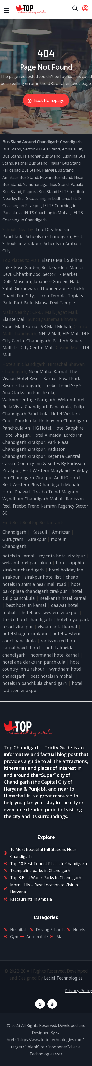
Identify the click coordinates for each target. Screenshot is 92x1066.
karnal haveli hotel (21, 648)
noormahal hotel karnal (54, 655)
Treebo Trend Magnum (56, 492)
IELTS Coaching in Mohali (47, 212)
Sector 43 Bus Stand (41, 149)
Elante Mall (53, 260)
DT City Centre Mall (33, 347)
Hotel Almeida (46, 435)
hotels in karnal (18, 556)
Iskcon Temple (51, 296)
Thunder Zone (54, 288)
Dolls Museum (16, 281)
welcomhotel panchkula (26, 563)
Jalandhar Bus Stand (41, 156)
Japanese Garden (50, 281)
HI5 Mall (71, 333)
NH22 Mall (49, 333)
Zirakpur (37, 539)
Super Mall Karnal (20, 326)
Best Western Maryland (46, 470)
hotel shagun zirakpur (25, 633)
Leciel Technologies (63, 978)
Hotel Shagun (16, 435)
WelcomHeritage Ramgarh (28, 400)
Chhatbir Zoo (26, 274)
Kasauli (39, 532)
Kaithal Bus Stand (31, 163)
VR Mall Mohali (56, 326)
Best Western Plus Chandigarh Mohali (40, 484)
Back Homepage (46, 100)
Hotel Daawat (16, 492)
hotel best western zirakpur (50, 612)
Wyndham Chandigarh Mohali (33, 499)
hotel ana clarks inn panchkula (33, 662)
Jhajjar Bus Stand (65, 163)
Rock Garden (54, 267)
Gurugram (12, 539)
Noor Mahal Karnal (48, 371)
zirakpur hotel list (43, 577)
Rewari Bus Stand (56, 177)
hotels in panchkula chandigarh (34, 683)
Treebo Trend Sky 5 (62, 385)
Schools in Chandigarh (48, 236)
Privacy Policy (78, 990)
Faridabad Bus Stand (21, 170)
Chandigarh (14, 532)
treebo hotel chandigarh (27, 619)
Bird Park (23, 303)
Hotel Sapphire (68, 428)
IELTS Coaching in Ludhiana (43, 198)
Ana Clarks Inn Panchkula (28, 392)
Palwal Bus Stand (58, 170)
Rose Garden (26, 267)
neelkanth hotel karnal (63, 598)
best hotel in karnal (26, 605)
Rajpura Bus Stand (40, 191)
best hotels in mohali (52, 676)
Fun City (25, 296)
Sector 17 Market (60, 274)
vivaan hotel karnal (57, 627)
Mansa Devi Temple (55, 303)
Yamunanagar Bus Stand (46, 184)
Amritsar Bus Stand (20, 177)
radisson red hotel (59, 641)
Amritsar (61, 532)
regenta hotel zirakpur (62, 556)
